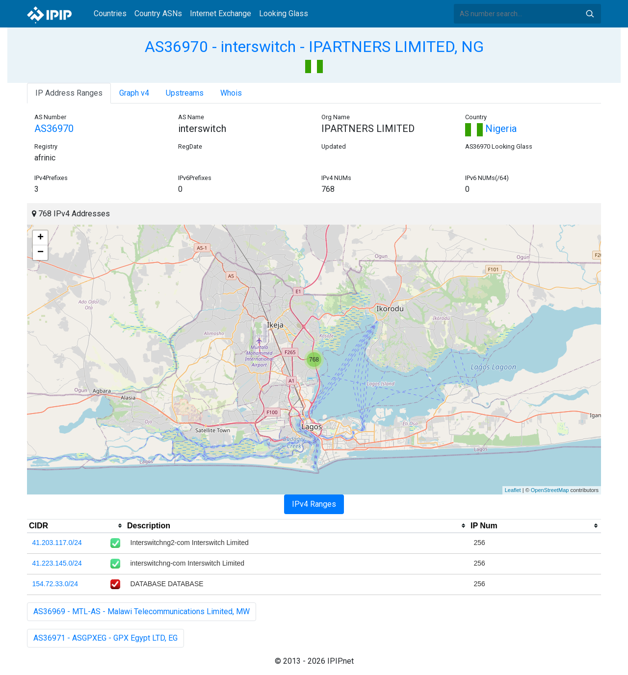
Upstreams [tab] (185, 93)
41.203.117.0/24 (57, 542)
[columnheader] (76, 526)
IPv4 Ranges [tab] (314, 504)
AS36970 (54, 128)
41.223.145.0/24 (57, 563)
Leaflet (513, 490)
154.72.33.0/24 (55, 584)
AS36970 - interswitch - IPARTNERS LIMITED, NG (314, 46)
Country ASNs (158, 13)
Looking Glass (283, 13)
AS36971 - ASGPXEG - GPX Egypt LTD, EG (105, 638)
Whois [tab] (231, 93)
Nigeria (491, 128)
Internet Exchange (220, 13)
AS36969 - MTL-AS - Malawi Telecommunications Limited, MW (141, 611)
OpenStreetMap (550, 490)
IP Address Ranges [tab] (69, 93)
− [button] (40, 252)
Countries (110, 13)
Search (589, 13)
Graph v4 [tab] (134, 93)
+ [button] (40, 238)
